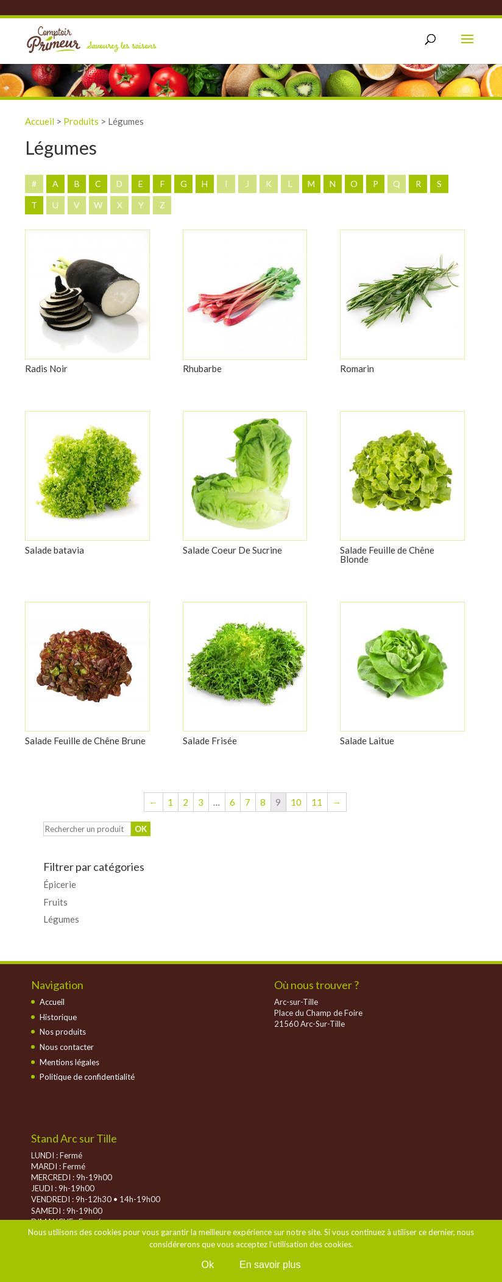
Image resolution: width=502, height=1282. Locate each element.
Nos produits (63, 1032)
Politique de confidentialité (87, 1077)
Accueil (52, 1002)
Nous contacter (67, 1047)
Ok (208, 1264)
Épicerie (59, 884)
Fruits (55, 901)
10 (296, 802)
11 (316, 802)
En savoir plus (270, 1264)
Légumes (61, 919)
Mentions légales (69, 1062)
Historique (58, 1017)
